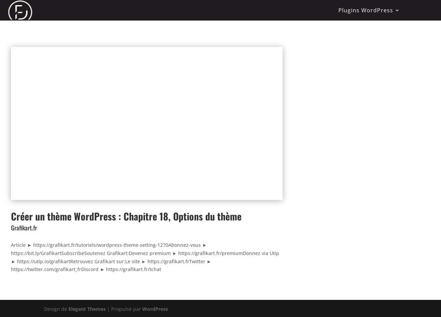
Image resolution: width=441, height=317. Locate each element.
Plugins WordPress (365, 10)
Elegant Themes (87, 309)
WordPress (155, 309)
